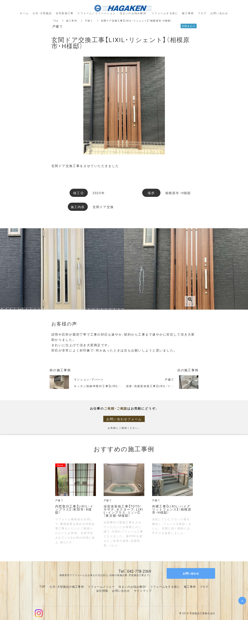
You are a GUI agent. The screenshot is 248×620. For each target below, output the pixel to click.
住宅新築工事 (65, 13)
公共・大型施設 (42, 13)
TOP (42, 586)
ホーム (24, 13)
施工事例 (71, 20)
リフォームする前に (165, 13)
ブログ (204, 586)
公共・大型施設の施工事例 (66, 586)
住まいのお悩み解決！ (134, 13)
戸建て (89, 20)
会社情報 (102, 590)
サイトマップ (143, 590)
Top (55, 20)
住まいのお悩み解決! (132, 586)
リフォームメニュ (100, 586)
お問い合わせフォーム (124, 419)
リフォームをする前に (165, 586)
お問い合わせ (121, 590)
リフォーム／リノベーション (96, 13)
